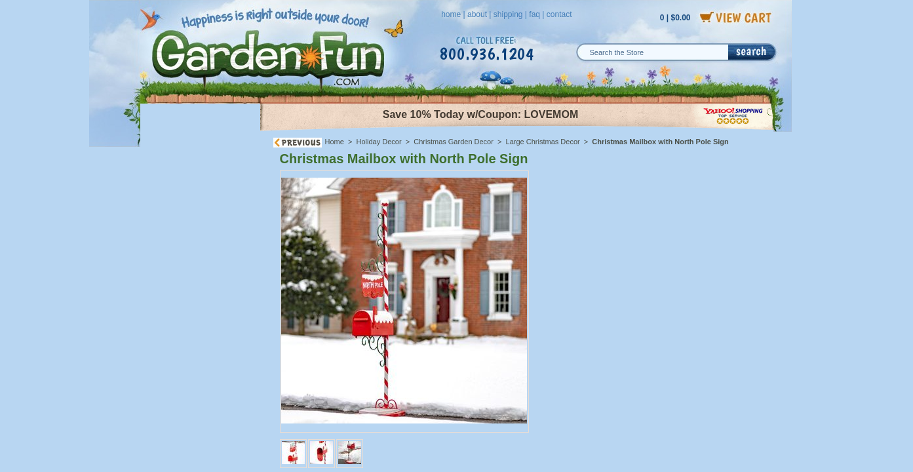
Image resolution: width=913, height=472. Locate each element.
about (477, 14)
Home (334, 142)
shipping (508, 14)
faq (534, 14)
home (451, 14)
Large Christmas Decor (543, 142)
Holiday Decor (379, 142)
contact (559, 14)
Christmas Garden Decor (454, 142)
